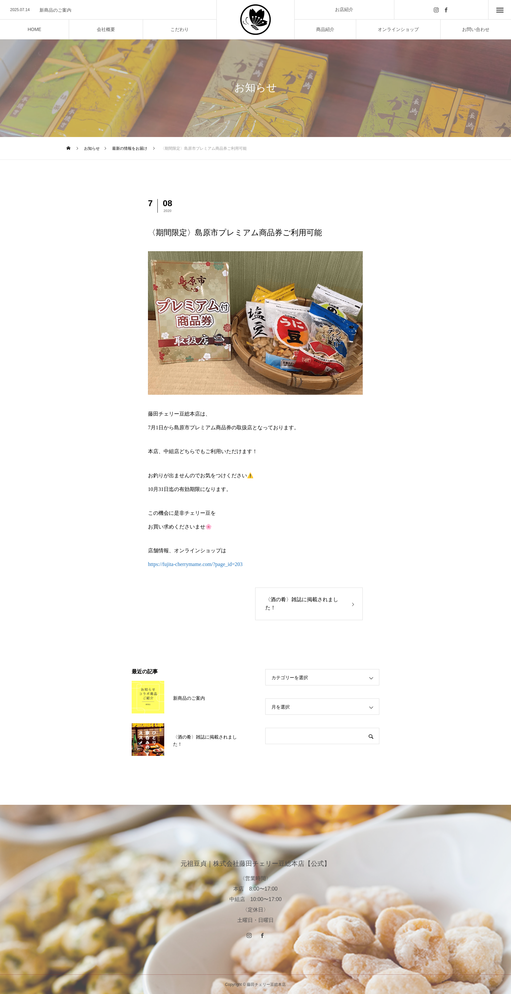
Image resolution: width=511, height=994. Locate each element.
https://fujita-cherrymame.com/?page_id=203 (195, 564)
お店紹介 (344, 9)
